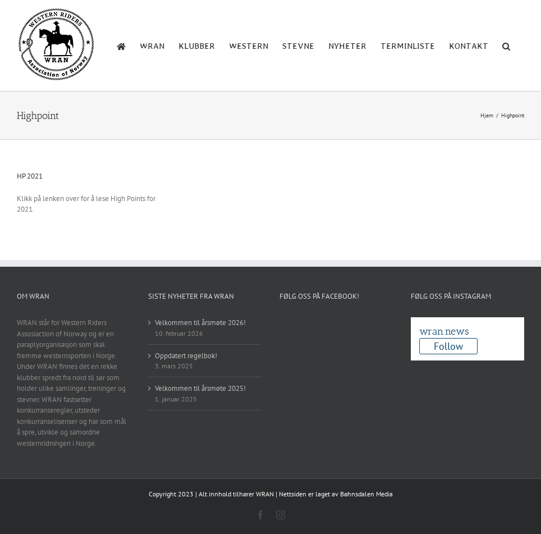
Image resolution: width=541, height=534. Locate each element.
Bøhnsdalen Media (366, 494)
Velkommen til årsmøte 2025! (200, 388)
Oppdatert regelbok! (186, 355)
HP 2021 (30, 176)
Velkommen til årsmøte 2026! (200, 322)
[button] (506, 45)
